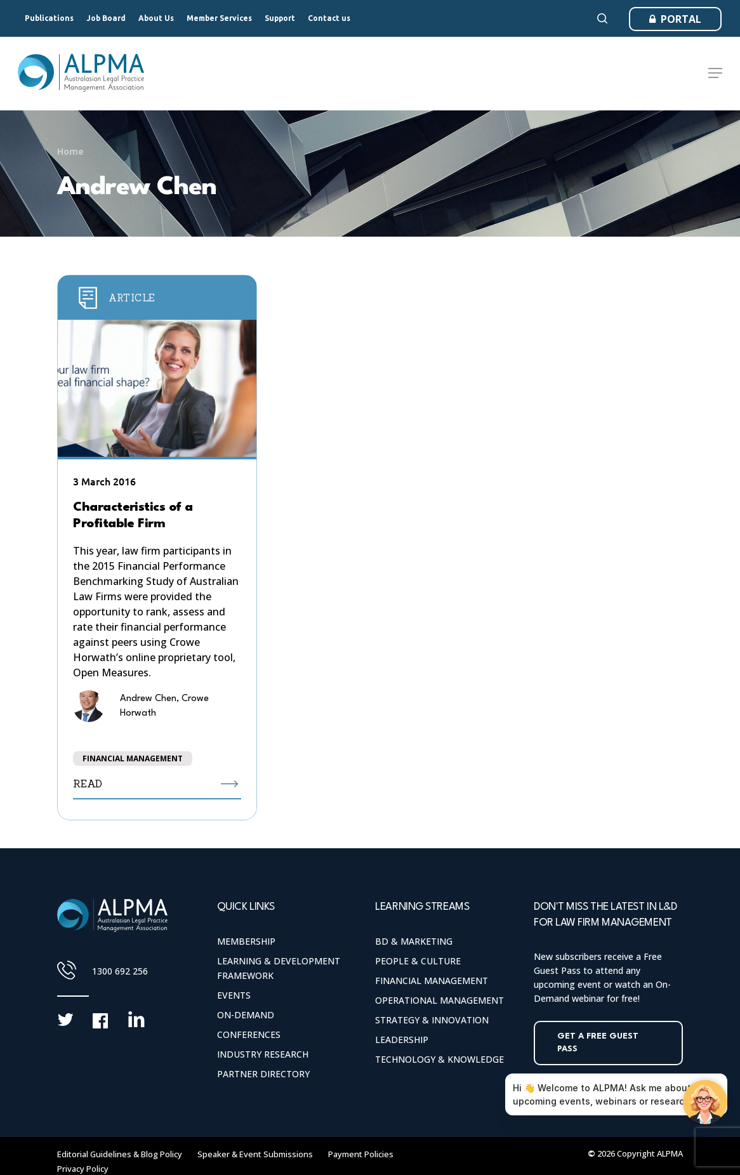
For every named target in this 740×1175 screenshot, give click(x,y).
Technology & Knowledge (439, 1059)
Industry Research (262, 1054)
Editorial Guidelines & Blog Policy (119, 1154)
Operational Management (439, 1000)
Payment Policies (360, 1154)
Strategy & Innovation (432, 1020)
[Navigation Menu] (715, 73)
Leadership (401, 1040)
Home (70, 151)
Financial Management (431, 981)
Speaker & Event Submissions (255, 1154)
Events (234, 995)
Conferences (249, 1034)
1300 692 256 (120, 971)
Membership (246, 941)
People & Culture (418, 961)
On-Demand (245, 1015)
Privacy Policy (83, 1168)
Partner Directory (263, 1074)
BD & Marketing (414, 941)
